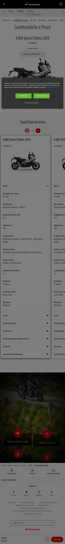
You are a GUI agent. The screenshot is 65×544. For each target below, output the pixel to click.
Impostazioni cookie (32, 102)
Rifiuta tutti (24, 95)
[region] (32, 93)
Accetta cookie (41, 95)
